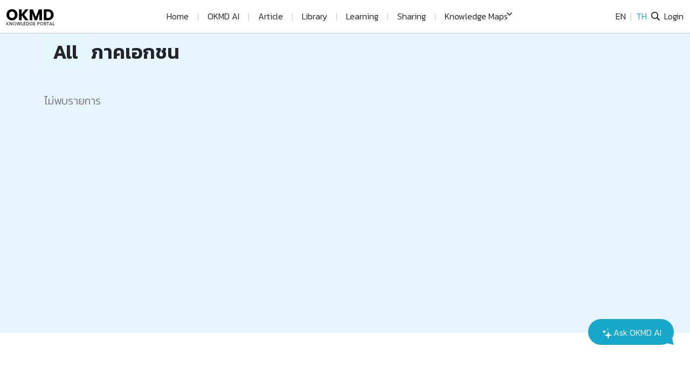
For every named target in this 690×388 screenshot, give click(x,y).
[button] (478, 16)
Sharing (411, 16)
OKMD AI (223, 16)
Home (178, 16)
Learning (362, 16)
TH (641, 16)
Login (674, 16)
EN (621, 16)
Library (314, 16)
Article (270, 16)
